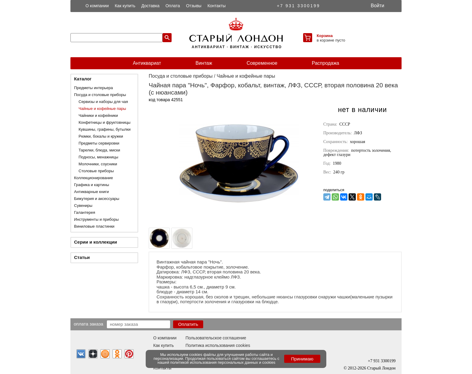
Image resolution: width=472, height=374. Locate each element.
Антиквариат (147, 63)
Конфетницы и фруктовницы (104, 122)
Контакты (216, 5)
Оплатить (188, 324)
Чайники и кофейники (98, 115)
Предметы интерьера (93, 88)
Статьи (82, 257)
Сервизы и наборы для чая (103, 101)
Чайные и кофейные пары (102, 108)
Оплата (173, 5)
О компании (97, 5)
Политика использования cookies (217, 345)
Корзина (325, 35)
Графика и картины (91, 184)
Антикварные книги (91, 191)
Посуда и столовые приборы (100, 94)
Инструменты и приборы (96, 219)
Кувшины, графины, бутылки (105, 129)
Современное (262, 63)
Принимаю (302, 358)
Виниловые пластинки (94, 226)
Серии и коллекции (95, 242)
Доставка (150, 5)
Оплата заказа (88, 323)
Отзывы (193, 5)
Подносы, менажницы (98, 157)
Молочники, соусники (98, 164)
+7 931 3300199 (298, 5)
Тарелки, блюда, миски (99, 150)
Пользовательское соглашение (215, 337)
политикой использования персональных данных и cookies (222, 362)
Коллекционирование (93, 178)
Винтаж (203, 63)
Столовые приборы (96, 171)
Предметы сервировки (99, 143)
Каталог (83, 78)
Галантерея (84, 212)
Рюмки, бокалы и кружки (101, 136)
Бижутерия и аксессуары (96, 198)
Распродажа (325, 63)
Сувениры (83, 205)
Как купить (125, 5)
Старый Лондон (381, 368)
